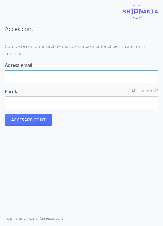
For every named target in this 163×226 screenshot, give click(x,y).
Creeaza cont (51, 218)
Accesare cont (28, 120)
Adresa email (18, 65)
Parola (12, 91)
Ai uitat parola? (145, 91)
